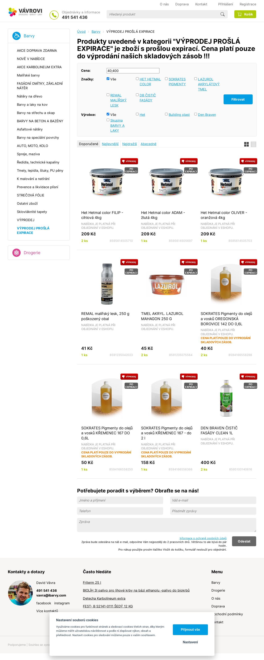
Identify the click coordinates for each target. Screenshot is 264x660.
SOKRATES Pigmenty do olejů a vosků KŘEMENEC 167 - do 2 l (166, 433)
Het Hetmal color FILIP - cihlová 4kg (102, 215)
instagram (62, 603)
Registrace (248, 4)
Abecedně (148, 144)
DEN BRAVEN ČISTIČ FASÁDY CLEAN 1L (219, 430)
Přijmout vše (190, 630)
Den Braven (207, 115)
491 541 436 (74, 17)
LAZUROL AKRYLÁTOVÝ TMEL (209, 84)
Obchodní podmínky (227, 614)
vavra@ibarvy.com (51, 595)
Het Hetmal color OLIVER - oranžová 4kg (224, 215)
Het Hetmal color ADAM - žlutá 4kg (163, 215)
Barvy (29, 35)
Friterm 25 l (92, 582)
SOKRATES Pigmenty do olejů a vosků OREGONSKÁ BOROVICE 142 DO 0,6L (226, 318)
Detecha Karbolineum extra (104, 598)
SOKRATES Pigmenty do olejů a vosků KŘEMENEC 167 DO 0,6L (107, 433)
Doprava (218, 606)
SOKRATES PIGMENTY (177, 81)
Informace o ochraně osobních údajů (203, 538)
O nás (215, 598)
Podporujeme (17, 644)
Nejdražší (129, 144)
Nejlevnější (110, 144)
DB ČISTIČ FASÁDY (148, 97)
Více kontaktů (47, 611)
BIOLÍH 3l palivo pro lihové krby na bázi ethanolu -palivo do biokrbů (136, 590)
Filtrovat (238, 99)
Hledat (222, 14)
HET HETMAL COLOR (150, 81)
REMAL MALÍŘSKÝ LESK (118, 100)
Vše (113, 79)
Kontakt (217, 622)
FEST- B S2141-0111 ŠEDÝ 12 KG (108, 606)
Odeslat (244, 541)
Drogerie (32, 252)
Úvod (81, 31)
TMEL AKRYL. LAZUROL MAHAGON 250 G (162, 316)
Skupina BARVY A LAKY (117, 125)
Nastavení (190, 642)
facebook (43, 603)
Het (142, 115)
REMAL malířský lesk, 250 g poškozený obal (105, 316)
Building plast (179, 115)
